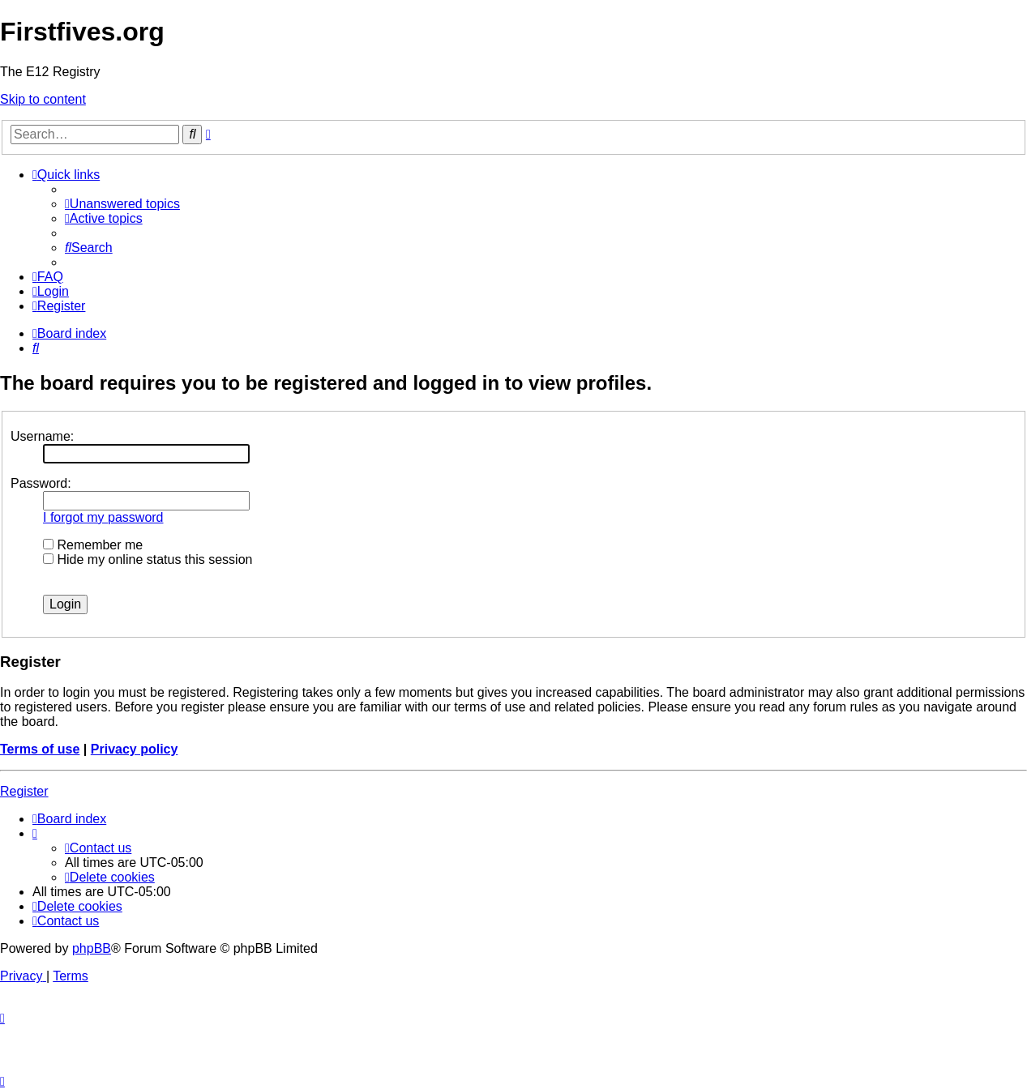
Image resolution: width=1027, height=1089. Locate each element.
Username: (42, 436)
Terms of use (39, 749)
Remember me (93, 545)
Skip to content (43, 99)
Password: (41, 483)
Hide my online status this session (147, 559)
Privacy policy (134, 749)
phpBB (91, 948)
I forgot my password (103, 517)
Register (24, 791)
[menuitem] (122, 204)
